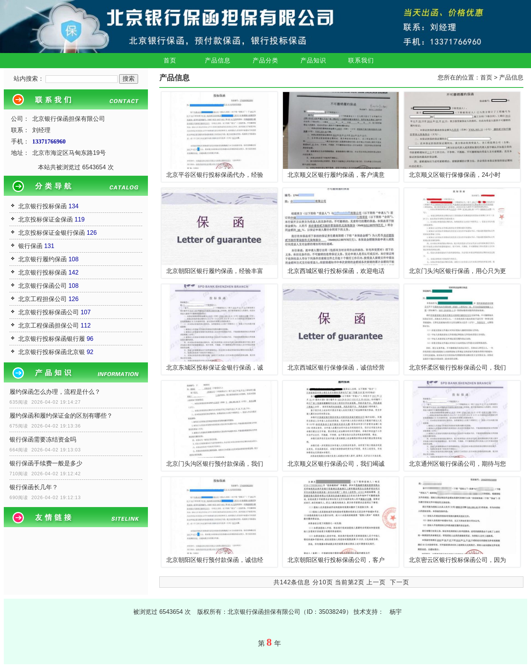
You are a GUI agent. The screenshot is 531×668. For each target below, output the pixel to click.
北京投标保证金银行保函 (51, 232)
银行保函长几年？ (33, 487)
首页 (169, 60)
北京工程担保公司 (42, 299)
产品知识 (313, 60)
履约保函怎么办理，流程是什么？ (55, 392)
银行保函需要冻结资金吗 (42, 439)
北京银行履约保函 (42, 259)
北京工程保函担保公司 (48, 325)
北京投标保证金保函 (45, 219)
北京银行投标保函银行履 (51, 339)
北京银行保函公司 (42, 285)
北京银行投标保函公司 (48, 312)
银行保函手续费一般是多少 (45, 463)
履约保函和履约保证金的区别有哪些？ (61, 415)
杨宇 (396, 612)
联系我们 (361, 60)
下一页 (399, 582)
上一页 (376, 582)
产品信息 (218, 60)
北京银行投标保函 (42, 206)
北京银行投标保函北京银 (51, 352)
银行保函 (30, 246)
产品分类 (265, 60)
